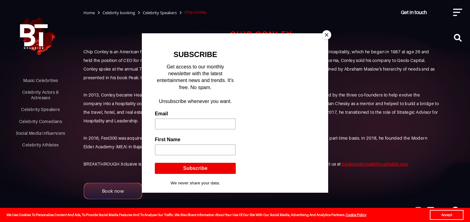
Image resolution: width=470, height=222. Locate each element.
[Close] (326, 34)
